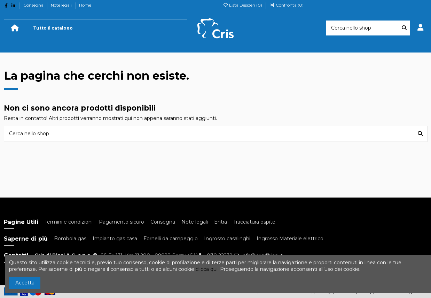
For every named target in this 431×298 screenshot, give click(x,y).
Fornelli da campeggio (170, 238)
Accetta (24, 283)
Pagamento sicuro (121, 222)
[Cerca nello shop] (404, 28)
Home (85, 5)
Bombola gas (70, 238)
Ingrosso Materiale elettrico (290, 238)
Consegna (34, 5)
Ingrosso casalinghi (227, 238)
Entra (220, 222)
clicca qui (207, 269)
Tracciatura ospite (254, 222)
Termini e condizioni (69, 222)
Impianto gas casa (115, 238)
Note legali (62, 5)
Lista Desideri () (243, 5)
